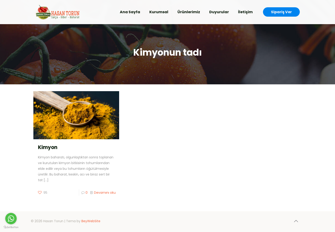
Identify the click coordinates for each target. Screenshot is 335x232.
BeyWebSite (90, 221)
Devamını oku (105, 192)
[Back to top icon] (296, 221)
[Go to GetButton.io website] (11, 227)
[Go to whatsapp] (11, 218)
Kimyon (47, 147)
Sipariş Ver (281, 12)
